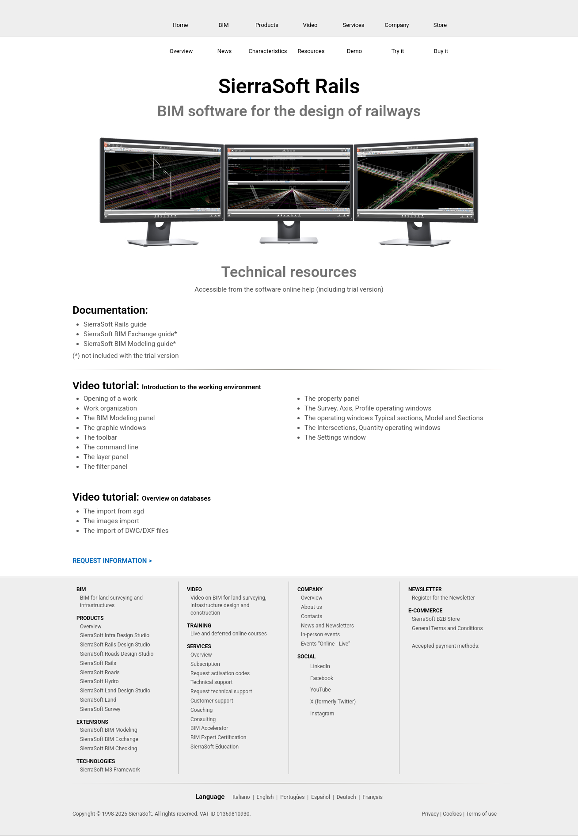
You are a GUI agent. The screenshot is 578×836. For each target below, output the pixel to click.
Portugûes (292, 797)
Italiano (241, 797)
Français (372, 797)
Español (320, 797)
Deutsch (346, 797)
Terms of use (481, 814)
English (265, 797)
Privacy (430, 814)
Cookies (452, 814)
